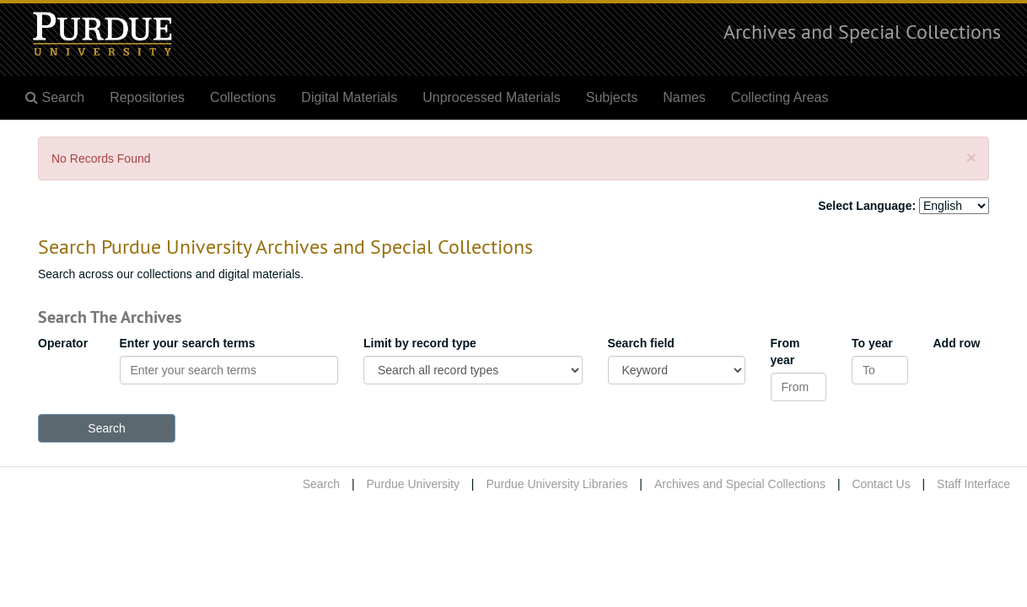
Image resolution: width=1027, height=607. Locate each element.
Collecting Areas (780, 97)
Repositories (147, 97)
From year (785, 351)
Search (321, 484)
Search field (641, 343)
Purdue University (413, 484)
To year (872, 343)
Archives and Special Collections (862, 31)
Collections (243, 97)
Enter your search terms (187, 343)
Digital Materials (349, 97)
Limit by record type (419, 343)
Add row (957, 343)
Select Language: (867, 205)
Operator (63, 343)
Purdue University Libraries (556, 484)
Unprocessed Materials (491, 97)
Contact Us (881, 484)
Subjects (611, 97)
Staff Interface (973, 484)
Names (684, 97)
